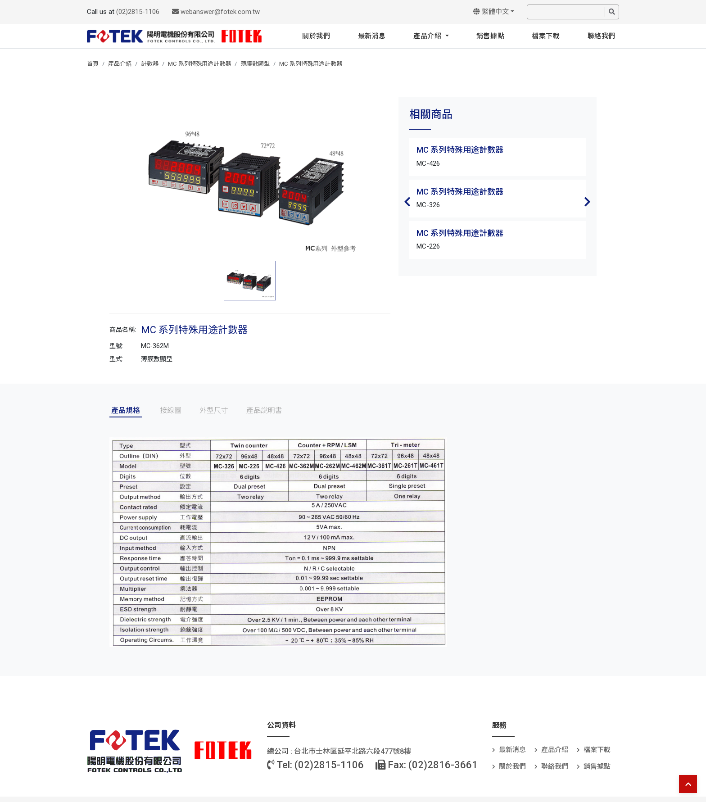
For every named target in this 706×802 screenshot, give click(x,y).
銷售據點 (490, 36)
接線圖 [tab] (170, 410)
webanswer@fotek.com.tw (216, 12)
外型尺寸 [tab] (213, 410)
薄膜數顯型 (255, 63)
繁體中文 (491, 12)
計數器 (149, 63)
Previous (407, 202)
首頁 (93, 63)
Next (587, 202)
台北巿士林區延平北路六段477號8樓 (352, 751)
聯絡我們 (601, 36)
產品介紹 (428, 36)
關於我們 (316, 36)
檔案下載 (546, 36)
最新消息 (372, 36)
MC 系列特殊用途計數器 (199, 63)
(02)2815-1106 (137, 12)
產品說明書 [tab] (264, 410)
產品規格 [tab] (125, 410)
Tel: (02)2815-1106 (315, 764)
